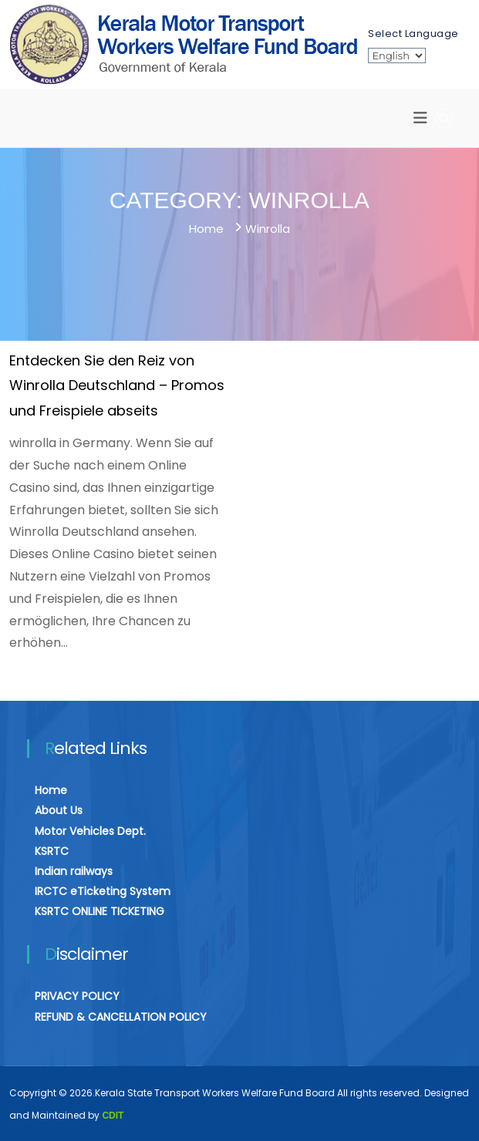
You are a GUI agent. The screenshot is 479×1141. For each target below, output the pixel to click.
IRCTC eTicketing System (102, 891)
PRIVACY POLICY (77, 996)
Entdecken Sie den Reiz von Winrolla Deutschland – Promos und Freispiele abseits (116, 385)
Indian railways (74, 871)
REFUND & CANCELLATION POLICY (121, 1017)
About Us (59, 810)
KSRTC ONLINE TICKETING (99, 911)
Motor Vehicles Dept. (90, 831)
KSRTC (52, 851)
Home (51, 790)
